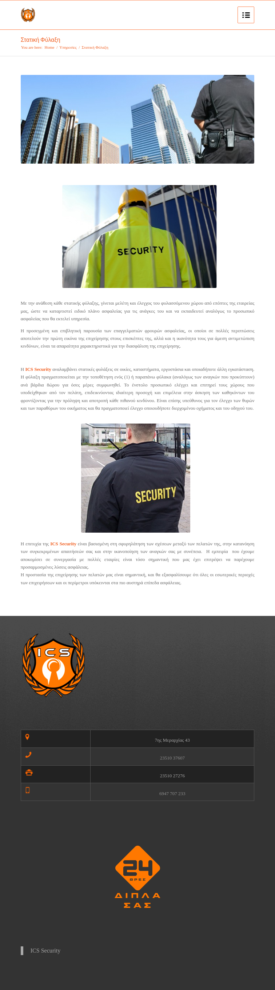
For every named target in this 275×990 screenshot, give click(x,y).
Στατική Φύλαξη (40, 40)
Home (49, 47)
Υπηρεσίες (67, 47)
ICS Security (45, 950)
